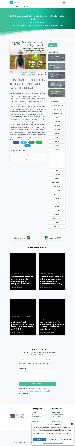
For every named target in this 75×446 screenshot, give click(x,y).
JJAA (56, 170)
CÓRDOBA (57, 129)
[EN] (62, 421)
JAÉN (57, 166)
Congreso (57, 125)
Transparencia (56, 412)
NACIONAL (57, 186)
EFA (57, 138)
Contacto (55, 419)
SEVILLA (57, 202)
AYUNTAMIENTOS (57, 113)
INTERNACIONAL (56, 162)
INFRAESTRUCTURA (57, 154)
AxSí (24, 150)
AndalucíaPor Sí (15, 150)
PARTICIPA (35, 419)
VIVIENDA (57, 227)
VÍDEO (57, 223)
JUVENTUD (57, 174)
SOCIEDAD (57, 206)
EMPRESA (57, 146)
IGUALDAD (57, 150)
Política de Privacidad (58, 443)
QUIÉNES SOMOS (36, 417)
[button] (72, 424)
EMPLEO (57, 142)
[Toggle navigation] (63, 2)
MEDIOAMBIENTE (57, 182)
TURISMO (57, 210)
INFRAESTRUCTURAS (57, 158)
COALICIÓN (57, 121)
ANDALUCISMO (40, 23)
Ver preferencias (66, 439)
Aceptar (39, 439)
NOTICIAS (57, 190)
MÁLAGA (57, 178)
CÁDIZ (57, 117)
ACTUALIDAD (35, 414)
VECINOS (56, 215)
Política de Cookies (47, 443)
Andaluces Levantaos (57, 105)
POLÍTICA (57, 194)
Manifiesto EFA (56, 421)
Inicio (31, 23)
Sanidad (57, 198)
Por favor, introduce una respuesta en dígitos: (35, 364)
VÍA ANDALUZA (57, 219)
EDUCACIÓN (57, 134)
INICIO (34, 412)
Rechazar (53, 439)
